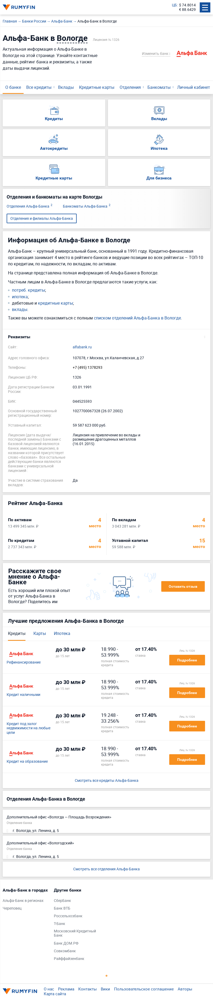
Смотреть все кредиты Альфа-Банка (106, 780)
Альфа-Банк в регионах (23, 900)
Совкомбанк (65, 951)
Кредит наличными (23, 694)
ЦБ (174, 5)
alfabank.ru (82, 347)
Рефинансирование (24, 662)
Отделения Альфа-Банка (29, 206)
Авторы (185, 988)
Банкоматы (159, 87)
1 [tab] (106, 975)
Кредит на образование (27, 761)
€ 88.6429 (187, 9)
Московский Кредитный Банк (75, 933)
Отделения (130, 87)
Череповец (12, 908)
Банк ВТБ (62, 908)
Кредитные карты (96, 87)
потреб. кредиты (28, 290)
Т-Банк (59, 924)
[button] (106, 337)
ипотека (20, 296)
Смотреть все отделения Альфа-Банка (106, 868)
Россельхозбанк (68, 916)
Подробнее (187, 660)
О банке (13, 87)
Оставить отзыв (183, 586)
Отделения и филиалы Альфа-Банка (41, 218)
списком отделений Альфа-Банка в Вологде (137, 318)
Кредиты (16, 633)
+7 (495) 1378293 (87, 367)
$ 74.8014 (187, 5)
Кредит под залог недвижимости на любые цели (28, 728)
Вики (105, 988)
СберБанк (62, 900)
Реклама (66, 988)
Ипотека (62, 633)
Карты (39, 633)
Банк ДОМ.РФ (66, 943)
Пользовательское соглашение (144, 988)
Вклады (66, 87)
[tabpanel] (26, 901)
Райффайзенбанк (69, 958)
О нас (49, 988)
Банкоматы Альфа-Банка (86, 206)
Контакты (87, 988)
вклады (19, 309)
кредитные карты (55, 303)
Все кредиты (38, 87)
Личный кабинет (193, 87)
